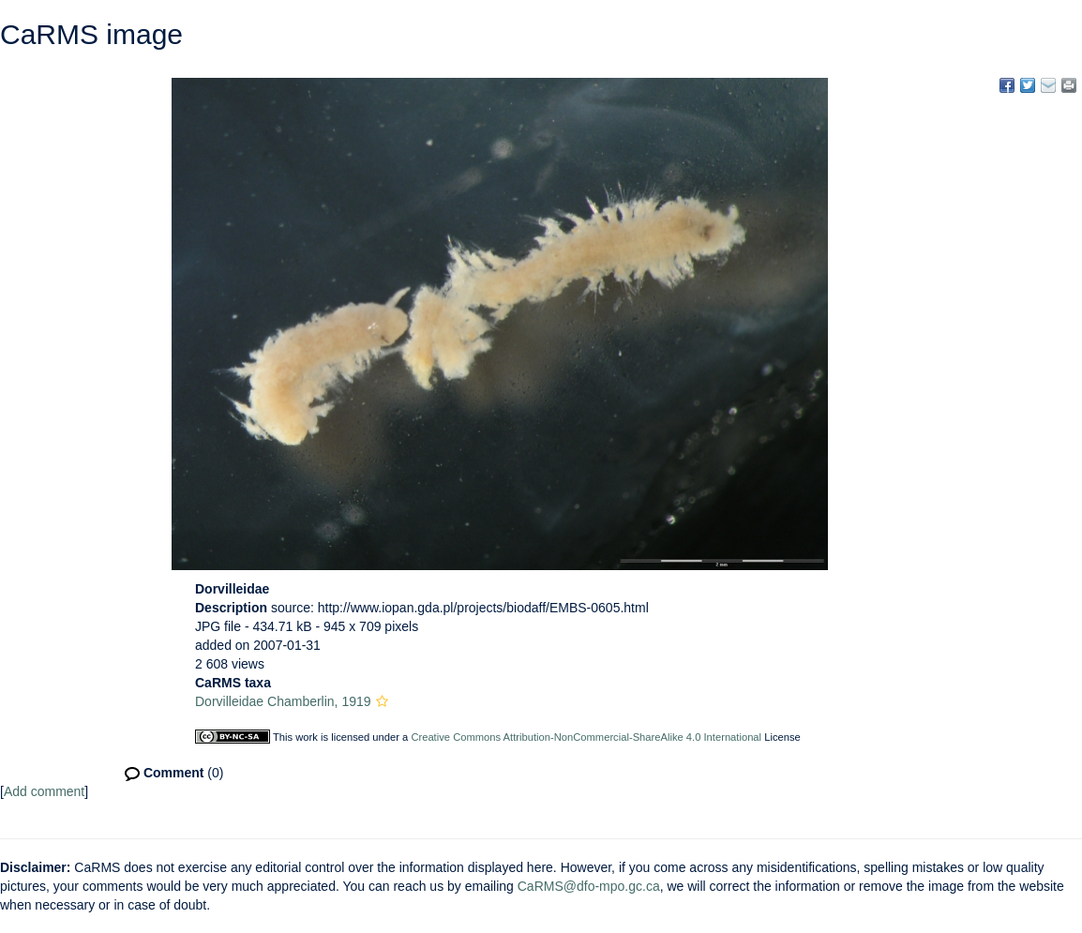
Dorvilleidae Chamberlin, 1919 (283, 701)
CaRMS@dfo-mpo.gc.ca (589, 886)
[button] (382, 701)
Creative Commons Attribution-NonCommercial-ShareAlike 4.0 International (586, 737)
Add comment (44, 791)
